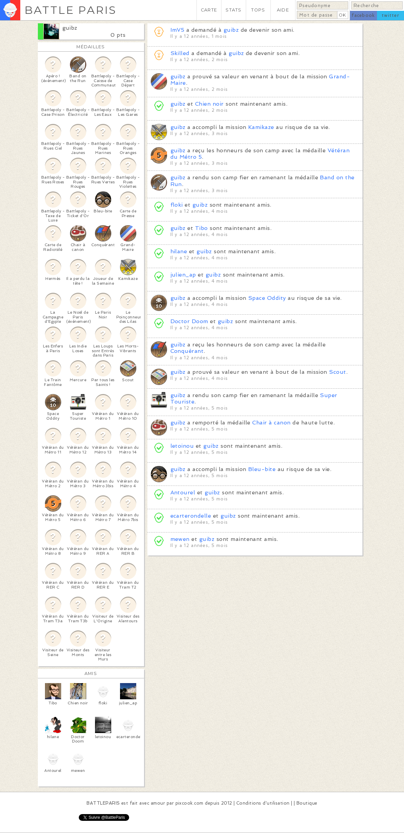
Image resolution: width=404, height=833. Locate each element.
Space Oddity (267, 298)
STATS (233, 9)
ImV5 (177, 30)
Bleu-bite (262, 469)
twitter (390, 15)
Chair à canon (271, 422)
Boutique (306, 803)
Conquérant (187, 351)
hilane (178, 251)
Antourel (182, 492)
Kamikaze (261, 127)
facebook (363, 15)
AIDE (283, 9)
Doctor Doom (189, 321)
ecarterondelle (190, 516)
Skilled (180, 53)
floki (176, 205)
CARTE (209, 9)
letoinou (182, 446)
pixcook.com (189, 803)
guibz (69, 28)
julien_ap (183, 274)
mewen (180, 539)
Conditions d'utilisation (263, 803)
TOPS (258, 9)
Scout (337, 372)
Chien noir (209, 104)
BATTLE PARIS (70, 10)
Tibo (201, 228)
